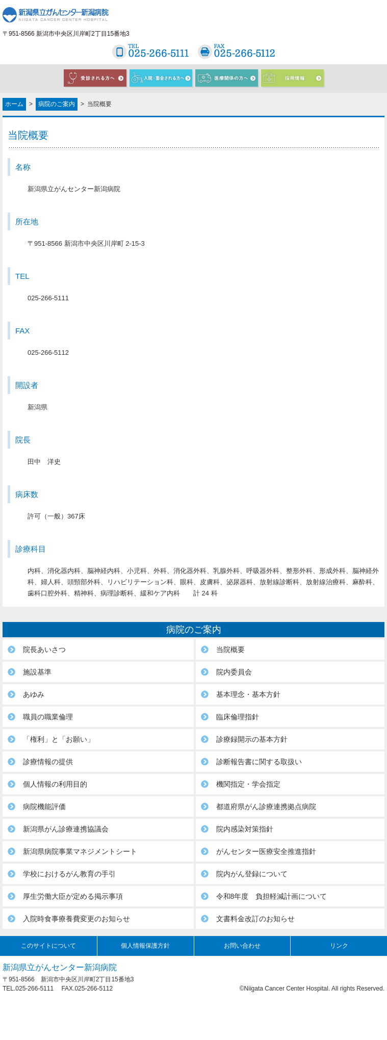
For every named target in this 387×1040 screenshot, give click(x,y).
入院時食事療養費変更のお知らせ (76, 919)
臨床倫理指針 (237, 717)
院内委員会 (234, 672)
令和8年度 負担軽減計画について (271, 896)
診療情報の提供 (48, 762)
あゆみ (33, 694)
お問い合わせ (242, 945)
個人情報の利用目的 (55, 784)
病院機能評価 (44, 806)
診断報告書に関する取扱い (259, 762)
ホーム (14, 104)
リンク (339, 945)
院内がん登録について (252, 874)
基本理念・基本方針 (248, 694)
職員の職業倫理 (48, 717)
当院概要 (230, 649)
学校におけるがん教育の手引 (69, 874)
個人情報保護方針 (145, 945)
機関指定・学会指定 (248, 784)
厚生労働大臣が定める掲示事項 (73, 896)
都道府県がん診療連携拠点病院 (266, 806)
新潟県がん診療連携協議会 (66, 829)
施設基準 (37, 672)
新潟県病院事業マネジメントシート (80, 851)
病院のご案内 (56, 104)
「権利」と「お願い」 (58, 739)
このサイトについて (48, 945)
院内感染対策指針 (244, 829)
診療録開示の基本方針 (252, 739)
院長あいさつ (44, 649)
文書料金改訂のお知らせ (255, 919)
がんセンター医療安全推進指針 (266, 851)
